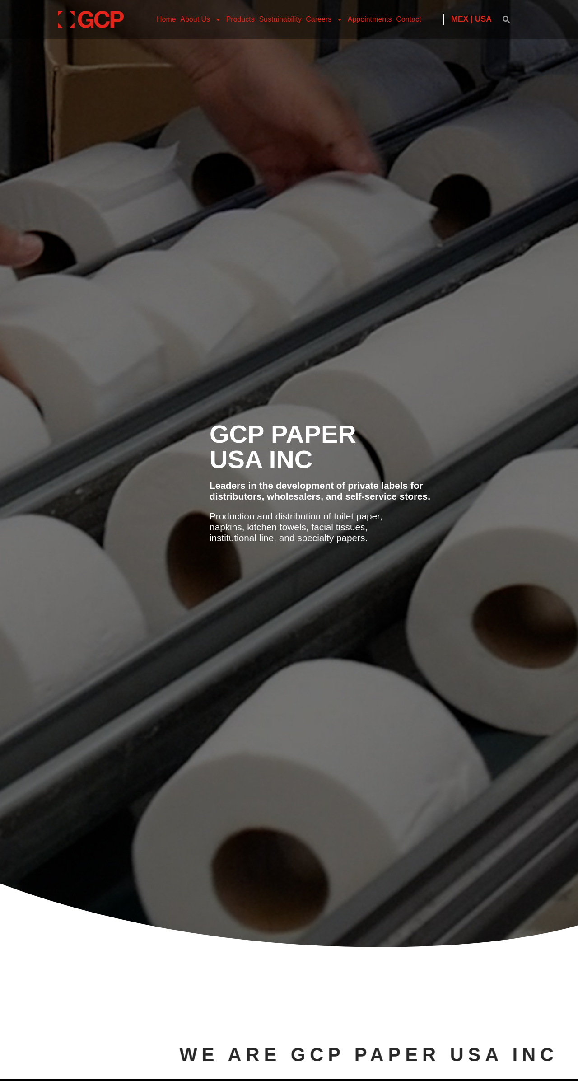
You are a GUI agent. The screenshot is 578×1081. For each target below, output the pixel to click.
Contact (408, 19)
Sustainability (280, 19)
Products (240, 19)
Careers (324, 19)
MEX (459, 18)
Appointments (370, 19)
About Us (201, 19)
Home (166, 19)
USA (483, 18)
